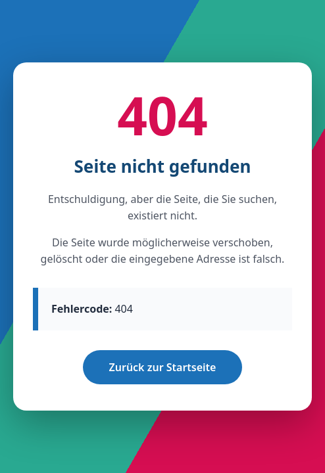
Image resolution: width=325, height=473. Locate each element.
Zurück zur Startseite (162, 367)
